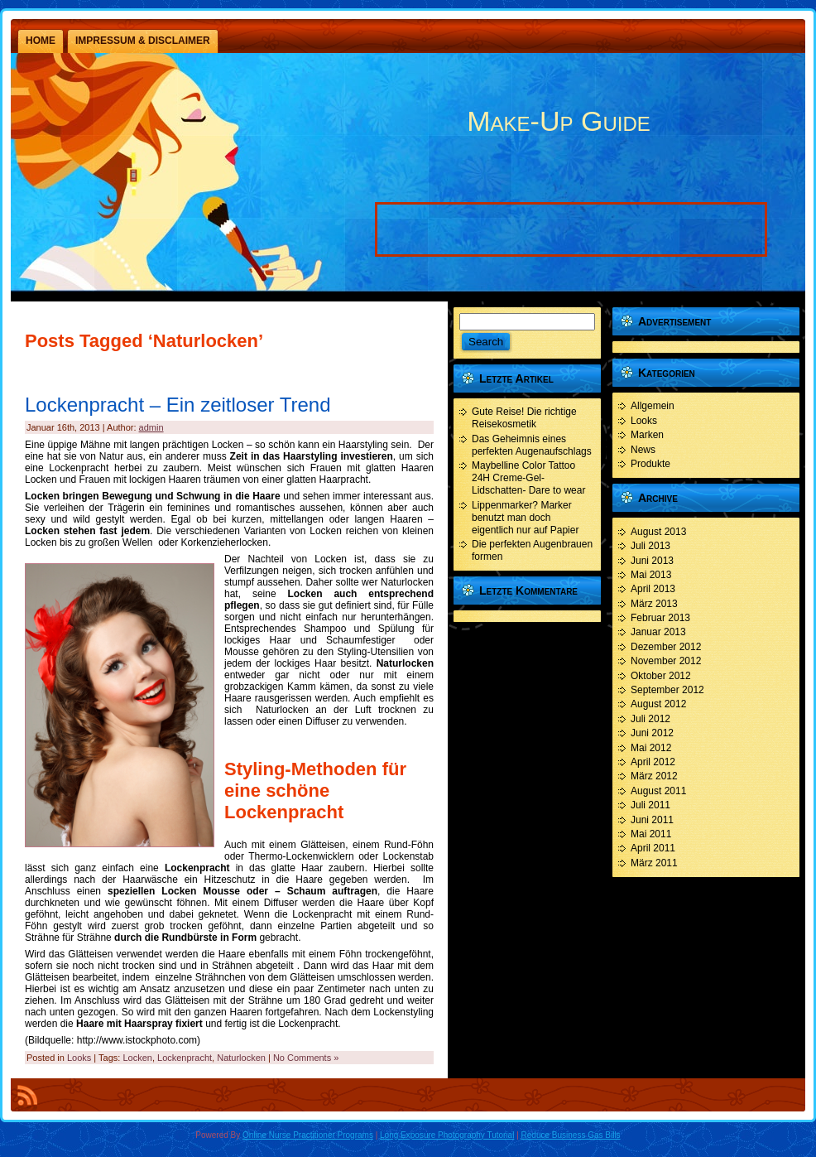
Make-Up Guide (558, 121)
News (643, 450)
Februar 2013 (660, 618)
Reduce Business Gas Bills (571, 1135)
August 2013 (658, 532)
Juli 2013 (650, 546)
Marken (647, 435)
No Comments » (305, 1058)
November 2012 (666, 661)
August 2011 (658, 791)
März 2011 (654, 863)
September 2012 (667, 690)
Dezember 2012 (666, 647)
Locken (136, 1058)
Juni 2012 (652, 733)
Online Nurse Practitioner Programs (307, 1135)
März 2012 (654, 776)
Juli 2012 (650, 719)
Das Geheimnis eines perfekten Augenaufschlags (532, 445)
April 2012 (653, 762)
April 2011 (653, 848)
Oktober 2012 (661, 676)
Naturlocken (241, 1058)
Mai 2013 (651, 575)
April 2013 (653, 589)
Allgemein (652, 406)
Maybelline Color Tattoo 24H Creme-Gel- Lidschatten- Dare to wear (528, 478)
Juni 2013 (652, 560)
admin (151, 427)
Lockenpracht (184, 1058)
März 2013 (654, 604)
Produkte (650, 464)
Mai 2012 (651, 748)
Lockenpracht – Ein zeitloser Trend (178, 404)
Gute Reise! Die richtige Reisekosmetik (524, 418)
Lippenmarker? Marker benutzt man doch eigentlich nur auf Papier (525, 517)
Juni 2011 (652, 820)
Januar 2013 (658, 632)
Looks (79, 1058)
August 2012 (658, 704)
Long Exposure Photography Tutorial (447, 1135)
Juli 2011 (650, 805)
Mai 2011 (651, 834)
